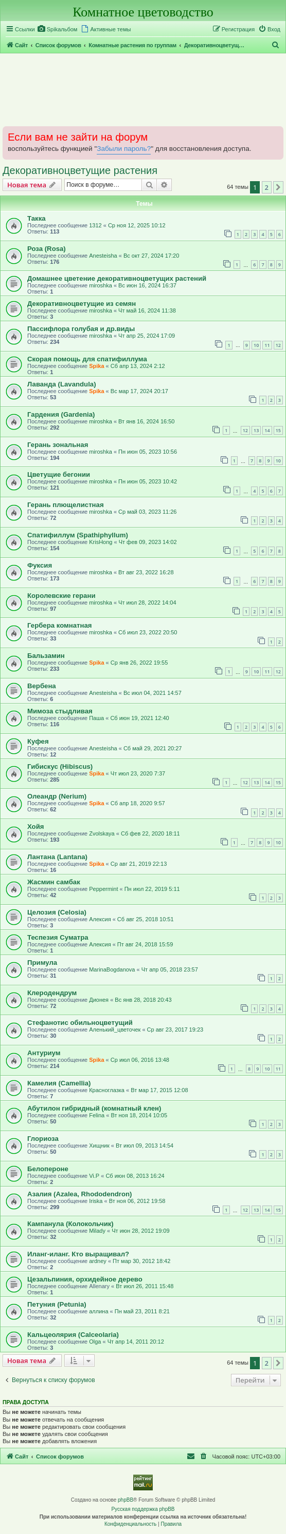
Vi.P (94, 1176)
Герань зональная (57, 445)
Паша (96, 718)
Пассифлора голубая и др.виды (81, 329)
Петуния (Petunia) (56, 1304)
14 (267, 430)
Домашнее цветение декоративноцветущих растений (116, 278)
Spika (96, 366)
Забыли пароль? (124, 148)
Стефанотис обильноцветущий (80, 1022)
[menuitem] (58, 29)
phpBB (125, 1500)
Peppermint (103, 889)
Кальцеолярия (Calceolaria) (73, 1334)
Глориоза (43, 1138)
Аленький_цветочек (114, 1029)
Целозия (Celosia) (56, 912)
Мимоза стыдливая (60, 711)
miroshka (100, 285)
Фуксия (39, 565)
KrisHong (100, 542)
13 (256, 430)
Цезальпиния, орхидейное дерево (84, 1279)
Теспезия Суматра (57, 937)
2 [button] (267, 187)
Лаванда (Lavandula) (61, 384)
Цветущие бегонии (58, 474)
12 (278, 345)
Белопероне (47, 1169)
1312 (95, 225)
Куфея (38, 741)
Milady (97, 1231)
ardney (97, 1261)
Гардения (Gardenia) (61, 414)
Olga (95, 1341)
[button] (278, 187)
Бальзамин (46, 655)
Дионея (99, 1000)
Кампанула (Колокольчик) (70, 1224)
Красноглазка (106, 1090)
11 (267, 345)
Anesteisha (103, 256)
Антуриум (44, 1053)
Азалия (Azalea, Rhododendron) (79, 1194)
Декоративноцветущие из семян (81, 303)
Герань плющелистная (65, 505)
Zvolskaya (102, 833)
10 (256, 345)
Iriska (95, 1201)
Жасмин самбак (53, 882)
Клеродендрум (52, 993)
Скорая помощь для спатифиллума (87, 359)
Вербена (41, 686)
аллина (98, 1311)
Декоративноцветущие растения (80, 170)
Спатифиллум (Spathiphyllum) (77, 535)
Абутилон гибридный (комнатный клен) (94, 1108)
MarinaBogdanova (112, 969)
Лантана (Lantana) (57, 857)
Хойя (35, 826)
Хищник (99, 1145)
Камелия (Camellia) (59, 1083)
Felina (96, 1115)
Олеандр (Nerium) (56, 796)
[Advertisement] (143, 89)
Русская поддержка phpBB (142, 1509)
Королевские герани (61, 595)
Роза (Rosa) (46, 249)
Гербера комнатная (59, 625)
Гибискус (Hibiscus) (60, 766)
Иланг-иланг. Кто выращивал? (78, 1254)
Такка (36, 218)
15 (278, 430)
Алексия (100, 919)
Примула (42, 962)
